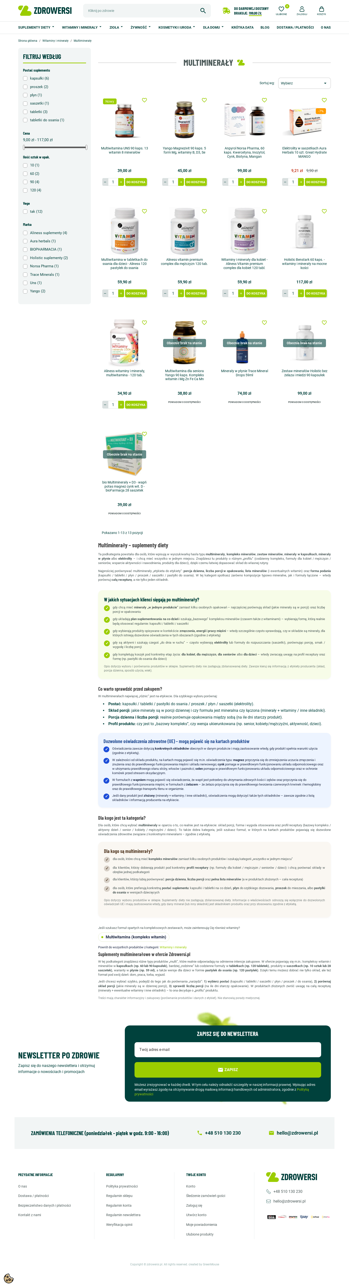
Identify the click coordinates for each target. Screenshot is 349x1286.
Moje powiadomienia (201, 1225)
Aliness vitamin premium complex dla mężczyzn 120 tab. (184, 262)
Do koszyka (136, 182)
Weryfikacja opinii (119, 1225)
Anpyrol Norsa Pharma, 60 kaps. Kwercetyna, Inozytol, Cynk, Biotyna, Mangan (244, 152)
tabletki (39, 112)
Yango (37, 291)
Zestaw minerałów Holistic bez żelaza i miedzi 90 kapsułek (304, 373)
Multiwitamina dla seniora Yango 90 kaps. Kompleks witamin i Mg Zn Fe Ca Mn (184, 375)
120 (35, 190)
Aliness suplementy (48, 233)
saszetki (39, 103)
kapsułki (39, 78)
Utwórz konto (196, 1215)
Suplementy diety (34, 27)
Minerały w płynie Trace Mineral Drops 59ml (244, 373)
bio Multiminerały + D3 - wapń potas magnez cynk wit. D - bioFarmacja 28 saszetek (124, 486)
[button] (302, 10)
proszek (39, 87)
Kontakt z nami (29, 1215)
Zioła (115, 27)
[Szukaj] (147, 10)
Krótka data (242, 27)
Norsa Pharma (44, 266)
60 (34, 174)
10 (34, 165)
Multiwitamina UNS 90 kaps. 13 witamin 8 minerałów (124, 150)
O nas (326, 27)
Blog (265, 27)
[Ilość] (113, 182)
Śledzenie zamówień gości (205, 1196)
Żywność (139, 27)
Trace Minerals (44, 274)
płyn (36, 95)
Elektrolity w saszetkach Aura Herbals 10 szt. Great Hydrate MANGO (304, 152)
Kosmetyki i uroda (175, 27)
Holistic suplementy (49, 258)
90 (34, 182)
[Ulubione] (281, 10)
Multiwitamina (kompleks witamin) (133, 937)
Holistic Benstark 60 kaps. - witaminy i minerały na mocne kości (304, 264)
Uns (36, 283)
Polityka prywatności (122, 1186)
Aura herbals (43, 241)
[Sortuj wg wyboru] (304, 83)
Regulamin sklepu (119, 1196)
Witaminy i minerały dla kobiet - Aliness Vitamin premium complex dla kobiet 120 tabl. (244, 264)
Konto (190, 1186)
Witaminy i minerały (80, 27)
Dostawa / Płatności (295, 27)
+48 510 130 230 (287, 1191)
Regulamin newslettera (123, 1215)
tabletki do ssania (47, 120)
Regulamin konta (119, 1205)
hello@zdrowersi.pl (289, 1201)
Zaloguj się (194, 1205)
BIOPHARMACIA (46, 249)
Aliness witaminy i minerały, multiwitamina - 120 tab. (124, 373)
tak (36, 211)
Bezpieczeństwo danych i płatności (44, 1205)
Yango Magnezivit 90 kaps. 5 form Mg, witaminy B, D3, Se (184, 150)
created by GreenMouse (204, 1264)
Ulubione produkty (200, 1234)
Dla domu (212, 27)
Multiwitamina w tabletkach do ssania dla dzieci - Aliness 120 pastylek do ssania (124, 264)
